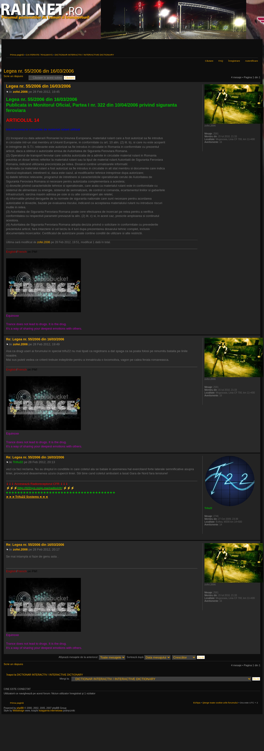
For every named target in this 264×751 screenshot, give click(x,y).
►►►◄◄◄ (27, 496)
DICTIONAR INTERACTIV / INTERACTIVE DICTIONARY (84, 54)
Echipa (196, 702)
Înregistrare (234, 60)
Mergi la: (64, 678)
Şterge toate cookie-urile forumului (220, 702)
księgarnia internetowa (50, 710)
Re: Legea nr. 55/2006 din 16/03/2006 (35, 339)
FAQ (221, 60)
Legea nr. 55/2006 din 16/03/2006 (39, 71)
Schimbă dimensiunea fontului (254, 54)
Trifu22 (18, 462)
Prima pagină (17, 54)
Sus (256, 332)
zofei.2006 (20, 91)
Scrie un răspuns (15, 78)
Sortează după (149, 657)
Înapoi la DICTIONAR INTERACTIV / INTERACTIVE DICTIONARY (45, 674)
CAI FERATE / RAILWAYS (39, 54)
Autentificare (251, 60)
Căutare (209, 60)
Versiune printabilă (247, 54)
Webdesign (19, 710)
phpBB (20, 708)
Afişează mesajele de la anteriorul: (92, 657)
